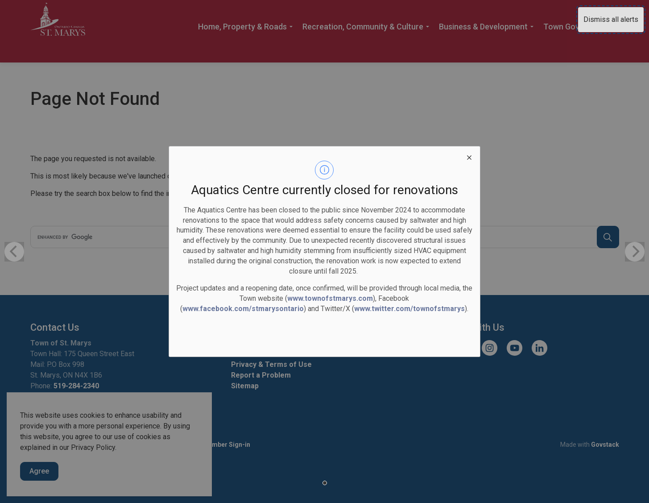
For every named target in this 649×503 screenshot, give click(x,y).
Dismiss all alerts (610, 19)
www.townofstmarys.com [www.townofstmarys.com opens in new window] (330, 298)
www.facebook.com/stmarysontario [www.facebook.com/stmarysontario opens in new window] (243, 308)
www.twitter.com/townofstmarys (409, 308)
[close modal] (469, 157)
